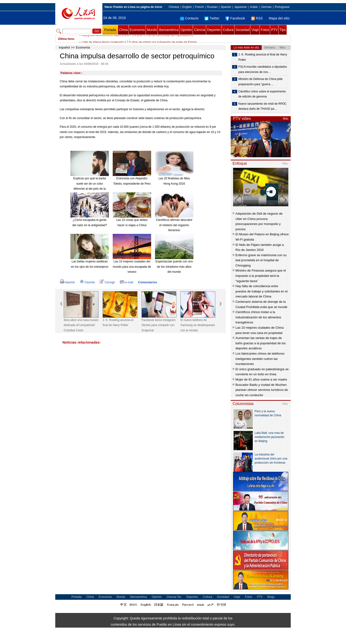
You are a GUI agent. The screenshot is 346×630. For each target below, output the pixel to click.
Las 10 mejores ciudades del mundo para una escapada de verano (132, 266)
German (266, 7)
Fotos (265, 30)
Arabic (254, 7)
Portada (110, 30)
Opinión (186, 30)
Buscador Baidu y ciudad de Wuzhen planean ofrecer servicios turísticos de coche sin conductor (261, 390)
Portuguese (282, 7)
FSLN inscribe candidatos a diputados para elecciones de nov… (262, 69)
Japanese (240, 7)
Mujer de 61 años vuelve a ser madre (261, 379)
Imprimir (67, 282)
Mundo (152, 30)
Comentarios (147, 282)
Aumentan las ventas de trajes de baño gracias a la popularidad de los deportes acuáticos (260, 343)
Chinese (174, 7)
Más (285, 118)
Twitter (211, 18)
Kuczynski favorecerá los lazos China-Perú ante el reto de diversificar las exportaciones (137, 39)
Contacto (189, 18)
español (64, 47)
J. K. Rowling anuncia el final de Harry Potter (118, 322)
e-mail (126, 282)
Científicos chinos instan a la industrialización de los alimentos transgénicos (258, 317)
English (187, 7)
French (199, 7)
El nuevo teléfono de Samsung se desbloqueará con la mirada (197, 325)
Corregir (107, 282)
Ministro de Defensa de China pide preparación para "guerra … (260, 81)
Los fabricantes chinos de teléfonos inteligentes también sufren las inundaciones (259, 359)
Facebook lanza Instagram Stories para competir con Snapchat (158, 325)
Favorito (87, 282)
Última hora (66, 39)
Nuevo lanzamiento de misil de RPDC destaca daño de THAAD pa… (262, 106)
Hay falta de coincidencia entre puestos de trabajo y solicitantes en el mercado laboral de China (261, 291)
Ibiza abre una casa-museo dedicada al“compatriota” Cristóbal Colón (81, 325)
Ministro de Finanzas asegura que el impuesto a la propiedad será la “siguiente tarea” (260, 276)
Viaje (255, 30)
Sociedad (242, 30)
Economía (137, 30)
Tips (283, 30)
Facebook (235, 18)
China (123, 30)
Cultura (228, 30)
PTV (274, 30)
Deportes (214, 30)
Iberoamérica (169, 30)
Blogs (271, 597)
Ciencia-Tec (174, 597)
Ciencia (199, 30)
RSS (257, 18)
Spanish (226, 7)
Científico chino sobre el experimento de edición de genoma (262, 94)
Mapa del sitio (279, 18)
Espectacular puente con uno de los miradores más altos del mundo (174, 266)
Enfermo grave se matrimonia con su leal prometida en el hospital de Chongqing (260, 260)
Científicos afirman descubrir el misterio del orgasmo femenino (174, 225)
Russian (212, 7)
